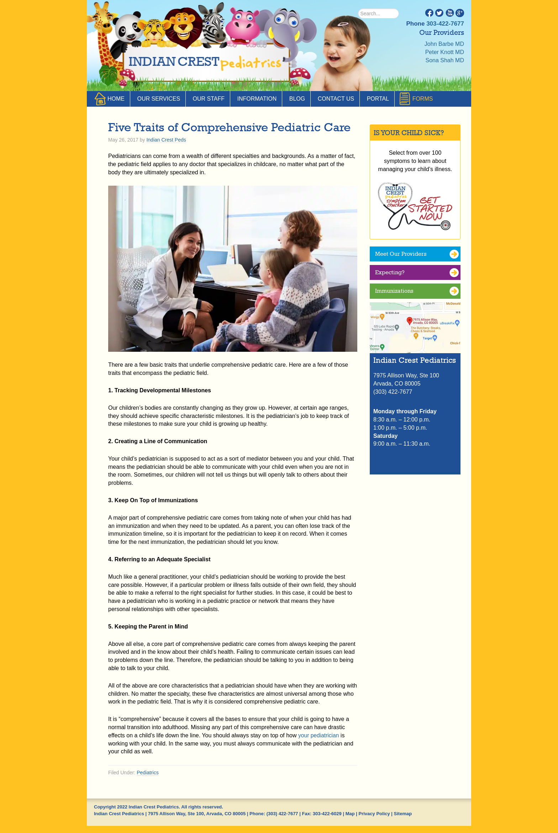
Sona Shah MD (444, 60)
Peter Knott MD (444, 52)
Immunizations (394, 291)
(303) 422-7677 (282, 813)
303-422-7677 (445, 23)
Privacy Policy (374, 813)
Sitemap (403, 813)
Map (350, 813)
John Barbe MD (444, 44)
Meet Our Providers (400, 253)
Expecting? (390, 272)
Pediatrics (147, 772)
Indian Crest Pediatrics (206, 64)
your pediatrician (319, 735)
